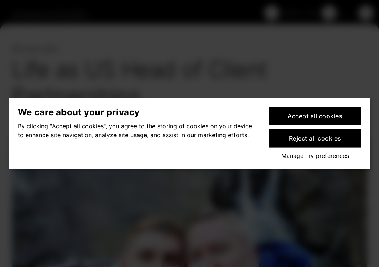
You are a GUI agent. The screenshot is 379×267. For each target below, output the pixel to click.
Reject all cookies (315, 138)
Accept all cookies (315, 116)
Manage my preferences (315, 155)
